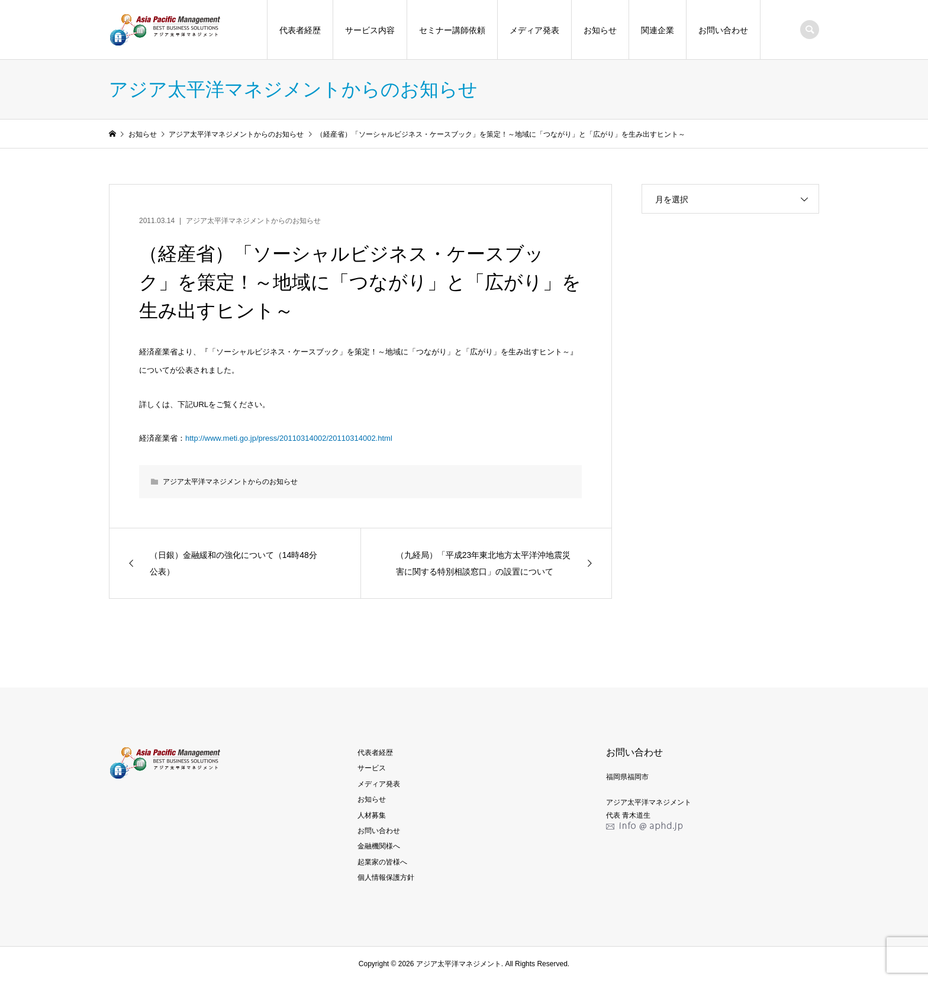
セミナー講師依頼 (452, 30)
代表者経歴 (300, 30)
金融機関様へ (378, 846)
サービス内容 (370, 30)
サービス (371, 768)
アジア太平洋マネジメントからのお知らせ (253, 221)
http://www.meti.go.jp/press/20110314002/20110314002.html (288, 438)
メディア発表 (534, 30)
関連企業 (657, 30)
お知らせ (600, 30)
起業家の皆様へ (382, 862)
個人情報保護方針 (385, 877)
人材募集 (371, 815)
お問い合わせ (723, 30)
